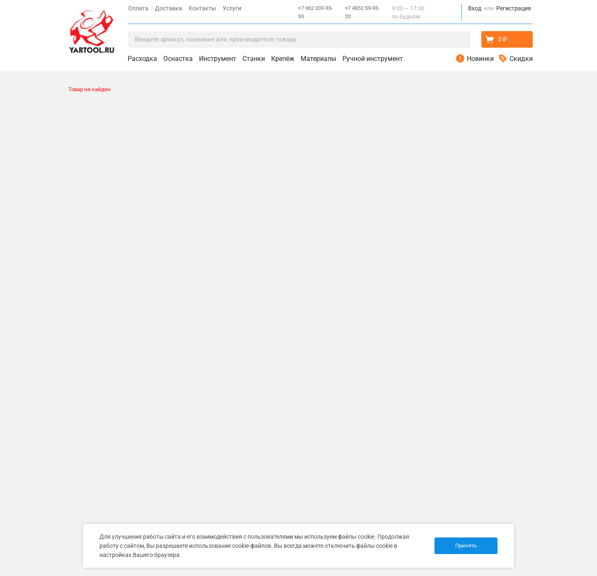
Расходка (142, 59)
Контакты (202, 8)
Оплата (138, 8)
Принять (466, 545)
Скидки (521, 59)
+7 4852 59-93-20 (362, 12)
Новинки (480, 59)
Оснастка (178, 59)
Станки (254, 59)
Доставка (168, 8)
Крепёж (282, 59)
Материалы (318, 59)
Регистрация (513, 8)
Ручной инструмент (372, 59)
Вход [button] (474, 8)
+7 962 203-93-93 (315, 12)
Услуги (232, 8)
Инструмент (217, 59)
